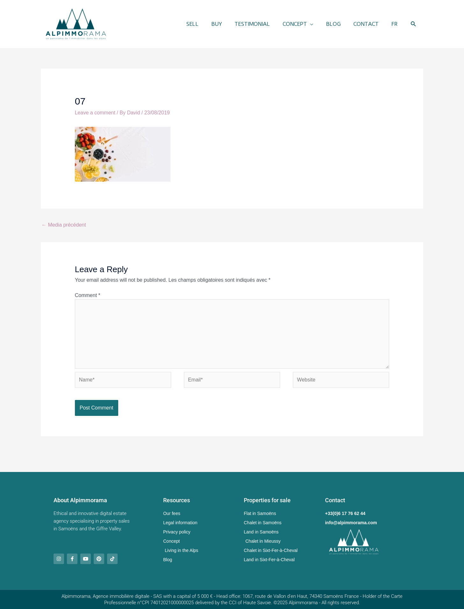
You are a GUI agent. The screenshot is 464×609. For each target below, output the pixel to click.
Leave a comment (95, 112)
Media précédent (63, 225)
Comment (87, 295)
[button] (413, 24)
